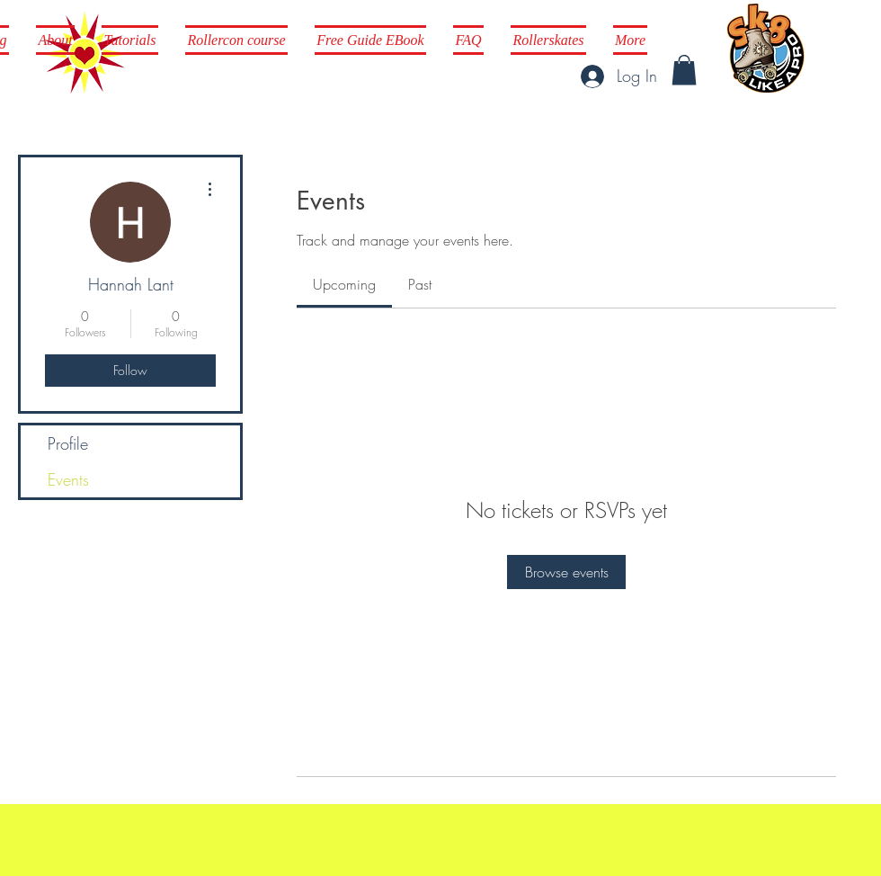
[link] (344, 284)
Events (68, 479)
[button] (684, 70)
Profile (68, 443)
